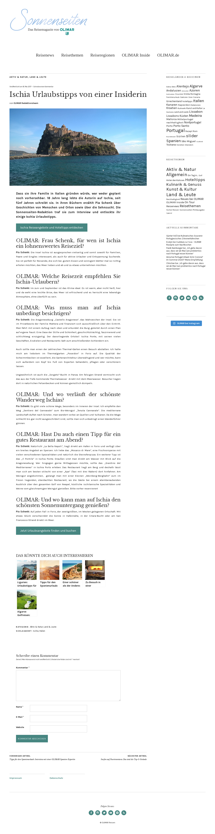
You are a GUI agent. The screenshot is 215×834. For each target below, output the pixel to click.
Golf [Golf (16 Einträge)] (200, 175)
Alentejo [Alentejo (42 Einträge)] (182, 86)
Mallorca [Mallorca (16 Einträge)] (171, 119)
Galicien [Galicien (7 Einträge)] (184, 97)
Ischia (36, 631)
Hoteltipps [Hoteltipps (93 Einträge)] (195, 179)
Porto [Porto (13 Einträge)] (169, 125)
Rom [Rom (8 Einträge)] (195, 131)
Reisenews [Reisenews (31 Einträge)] (172, 206)
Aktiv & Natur (18, 77)
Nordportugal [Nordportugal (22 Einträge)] (192, 122)
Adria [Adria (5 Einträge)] (168, 87)
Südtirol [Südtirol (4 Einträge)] (199, 141)
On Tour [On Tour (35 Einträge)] (190, 202)
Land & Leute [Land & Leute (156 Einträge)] (181, 194)
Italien (42, 631)
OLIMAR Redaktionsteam (26, 103)
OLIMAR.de (168, 55)
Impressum (15, 778)
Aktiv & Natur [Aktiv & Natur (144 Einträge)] (181, 169)
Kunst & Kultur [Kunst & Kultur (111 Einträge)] (181, 189)
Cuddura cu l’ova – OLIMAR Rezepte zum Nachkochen (183, 243)
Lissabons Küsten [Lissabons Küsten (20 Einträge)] (177, 115)
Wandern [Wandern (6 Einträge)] (189, 145)
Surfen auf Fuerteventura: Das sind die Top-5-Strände (124, 758)
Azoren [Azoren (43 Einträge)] (194, 90)
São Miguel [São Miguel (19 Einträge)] (189, 141)
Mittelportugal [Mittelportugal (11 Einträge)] (185, 119)
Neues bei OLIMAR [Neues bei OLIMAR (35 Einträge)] (192, 199)
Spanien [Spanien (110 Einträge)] (173, 140)
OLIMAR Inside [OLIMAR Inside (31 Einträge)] (175, 202)
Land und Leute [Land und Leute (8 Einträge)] (181, 112)
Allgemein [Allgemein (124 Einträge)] (176, 174)
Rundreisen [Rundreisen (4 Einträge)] (171, 137)
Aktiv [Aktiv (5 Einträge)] (174, 87)
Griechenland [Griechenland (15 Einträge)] (174, 101)
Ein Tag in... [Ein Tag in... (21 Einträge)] (193, 175)
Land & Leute (38, 77)
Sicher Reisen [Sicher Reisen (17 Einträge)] (172, 210)
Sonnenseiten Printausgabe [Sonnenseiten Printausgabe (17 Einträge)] (192, 210)
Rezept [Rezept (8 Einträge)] (188, 131)
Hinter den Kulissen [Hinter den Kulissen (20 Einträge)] (175, 180)
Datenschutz (56, 778)
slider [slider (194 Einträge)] (192, 135)
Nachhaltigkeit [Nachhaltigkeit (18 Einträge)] (173, 199)
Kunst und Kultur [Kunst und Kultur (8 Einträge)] (194, 108)
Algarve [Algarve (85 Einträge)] (196, 86)
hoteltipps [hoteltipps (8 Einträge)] (187, 101)
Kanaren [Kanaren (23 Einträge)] (171, 104)
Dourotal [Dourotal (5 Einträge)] (179, 94)
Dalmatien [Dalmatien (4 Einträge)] (170, 94)
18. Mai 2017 (27, 87)
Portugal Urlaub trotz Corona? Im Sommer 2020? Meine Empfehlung (184, 258)
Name (19, 707)
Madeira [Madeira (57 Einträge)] (195, 116)
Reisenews (45, 55)
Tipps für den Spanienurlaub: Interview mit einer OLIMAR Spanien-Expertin (42, 758)
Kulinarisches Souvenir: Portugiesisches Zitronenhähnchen (184, 237)
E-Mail (20, 717)
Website (20, 727)
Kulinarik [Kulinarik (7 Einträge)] (182, 108)
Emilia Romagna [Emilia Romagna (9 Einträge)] (192, 94)
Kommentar (22, 667)
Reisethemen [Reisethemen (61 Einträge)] (190, 206)
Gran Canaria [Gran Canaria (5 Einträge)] (194, 97)
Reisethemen (72, 55)
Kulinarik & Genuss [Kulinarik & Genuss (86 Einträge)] (183, 184)
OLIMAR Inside (136, 55)
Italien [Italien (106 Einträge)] (198, 100)
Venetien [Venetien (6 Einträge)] (180, 145)
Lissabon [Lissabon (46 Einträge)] (196, 112)
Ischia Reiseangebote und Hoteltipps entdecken (51, 227)
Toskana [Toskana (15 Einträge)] (171, 144)
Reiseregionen (102, 55)
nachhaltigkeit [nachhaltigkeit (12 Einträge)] (174, 122)
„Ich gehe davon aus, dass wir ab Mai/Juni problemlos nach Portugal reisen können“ (184, 251)
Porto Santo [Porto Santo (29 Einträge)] (181, 126)
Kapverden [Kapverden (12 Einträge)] (184, 104)
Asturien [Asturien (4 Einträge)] (185, 91)
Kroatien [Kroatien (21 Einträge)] (171, 108)
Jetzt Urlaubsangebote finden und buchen (48, 530)
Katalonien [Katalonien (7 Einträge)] (196, 105)
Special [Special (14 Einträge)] (169, 213)
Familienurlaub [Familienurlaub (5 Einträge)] (173, 97)
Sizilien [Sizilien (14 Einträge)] (180, 136)
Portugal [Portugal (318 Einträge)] (175, 130)
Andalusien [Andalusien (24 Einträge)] (173, 90)
